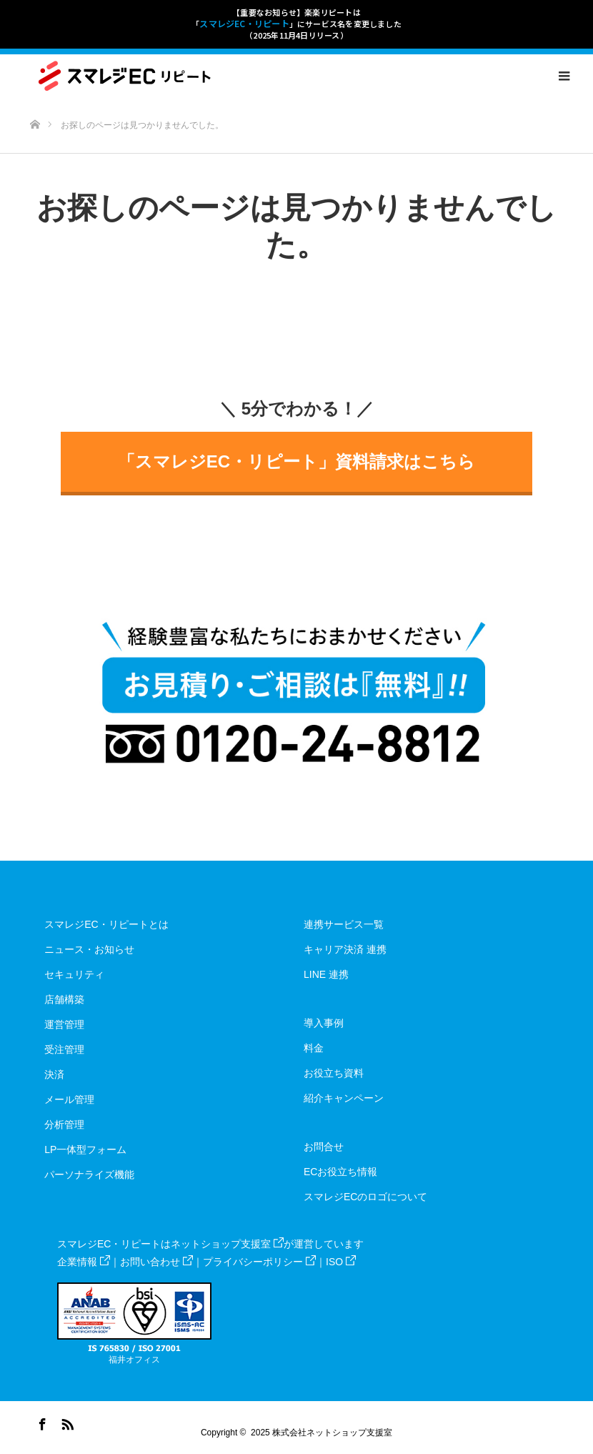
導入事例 (324, 1023)
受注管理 (64, 1049)
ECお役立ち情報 (340, 1171)
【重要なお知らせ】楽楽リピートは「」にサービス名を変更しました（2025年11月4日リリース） (296, 23)
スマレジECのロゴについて (365, 1196)
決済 (54, 1074)
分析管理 (64, 1124)
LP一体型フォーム (85, 1149)
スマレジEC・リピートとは (106, 924)
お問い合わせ (156, 1261)
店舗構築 (64, 999)
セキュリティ (74, 974)
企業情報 (83, 1261)
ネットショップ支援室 (227, 1244)
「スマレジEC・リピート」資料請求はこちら (296, 461)
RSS (65, 1422)
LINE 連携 (326, 974)
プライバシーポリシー (259, 1261)
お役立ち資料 (334, 1073)
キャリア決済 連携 (345, 949)
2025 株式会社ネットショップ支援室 (321, 1433)
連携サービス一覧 (344, 924)
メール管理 (69, 1099)
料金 (314, 1048)
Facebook (40, 1422)
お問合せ (324, 1146)
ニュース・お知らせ (89, 949)
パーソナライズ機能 (89, 1174)
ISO (341, 1261)
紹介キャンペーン (344, 1098)
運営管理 (64, 1024)
